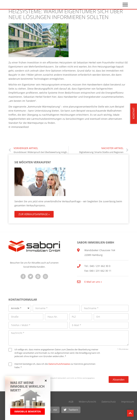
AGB (71, 401)
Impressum (127, 401)
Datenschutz (109, 401)
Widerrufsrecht (87, 401)
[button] (70, 410)
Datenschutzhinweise (59, 363)
